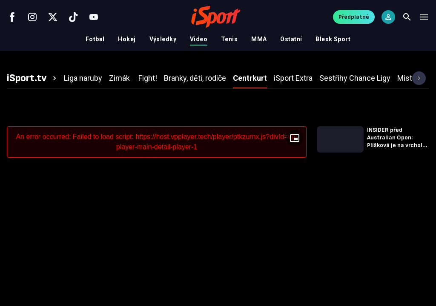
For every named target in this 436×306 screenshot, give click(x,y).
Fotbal (95, 39)
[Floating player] (294, 138)
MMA (259, 39)
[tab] (33, 78)
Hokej (126, 39)
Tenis (229, 39)
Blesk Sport (333, 39)
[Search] (407, 17)
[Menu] (424, 17)
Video (198, 39)
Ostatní (291, 39)
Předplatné (353, 16)
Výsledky (162, 39)
